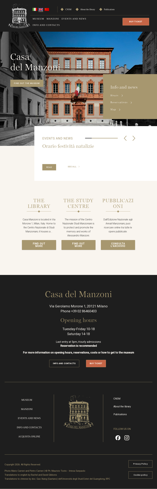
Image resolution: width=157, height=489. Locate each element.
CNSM (68, 9)
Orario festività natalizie (68, 146)
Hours (114, 95)
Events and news (73, 19)
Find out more (39, 245)
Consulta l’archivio (118, 245)
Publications (109, 9)
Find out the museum (27, 83)
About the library (87, 9)
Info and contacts (46, 25)
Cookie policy (140, 475)
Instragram (126, 438)
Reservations (119, 102)
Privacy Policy (140, 464)
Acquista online (29, 436)
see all (72, 166)
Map (113, 109)
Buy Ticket (135, 21)
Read (49, 167)
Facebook (117, 438)
